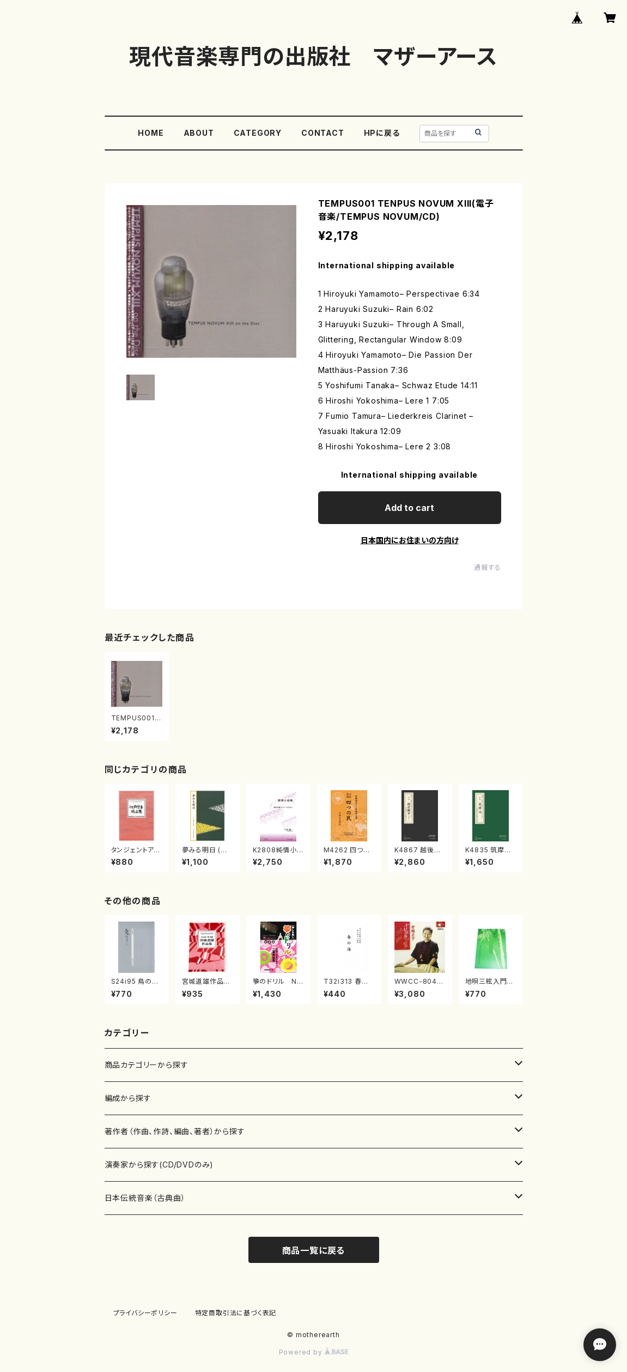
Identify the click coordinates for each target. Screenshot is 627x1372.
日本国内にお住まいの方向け (410, 540)
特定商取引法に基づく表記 (236, 1313)
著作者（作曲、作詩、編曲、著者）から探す (175, 1131)
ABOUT (199, 132)
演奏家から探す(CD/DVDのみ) (159, 1164)
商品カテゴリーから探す (146, 1064)
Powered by (314, 1352)
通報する (487, 567)
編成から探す (128, 1098)
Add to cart (409, 507)
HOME (150, 132)
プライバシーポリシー (145, 1313)
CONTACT (322, 132)
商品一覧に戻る (313, 1250)
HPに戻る (382, 132)
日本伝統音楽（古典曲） (145, 1197)
